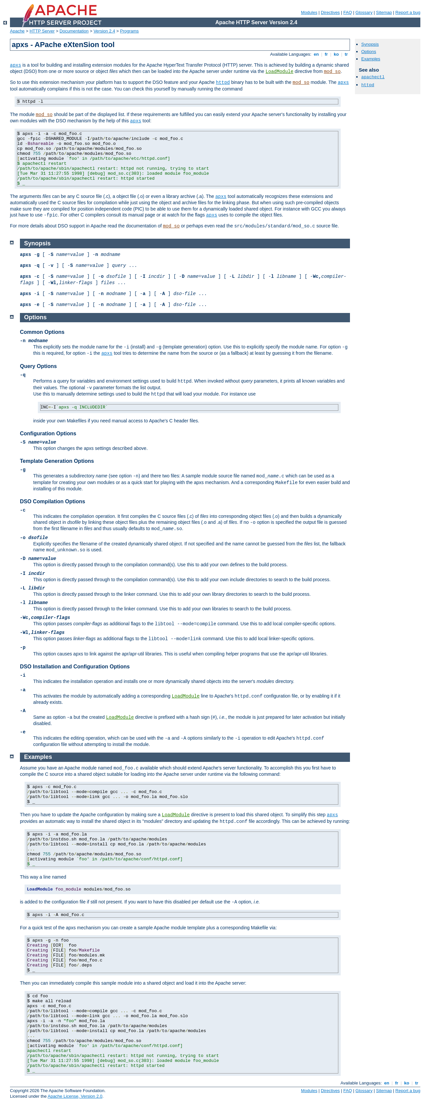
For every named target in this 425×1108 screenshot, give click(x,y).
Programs (129, 31)
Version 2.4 (104, 31)
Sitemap (384, 12)
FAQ (347, 12)
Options (368, 51)
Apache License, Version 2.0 (74, 1096)
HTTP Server (42, 31)
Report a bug (407, 12)
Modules (309, 12)
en (316, 54)
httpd (223, 82)
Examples (370, 58)
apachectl (372, 77)
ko (336, 54)
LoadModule (280, 71)
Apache (17, 31)
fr (326, 54)
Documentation (73, 31)
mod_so (332, 71)
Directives (330, 12)
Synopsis (370, 44)
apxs (15, 65)
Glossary (364, 12)
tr (346, 54)
